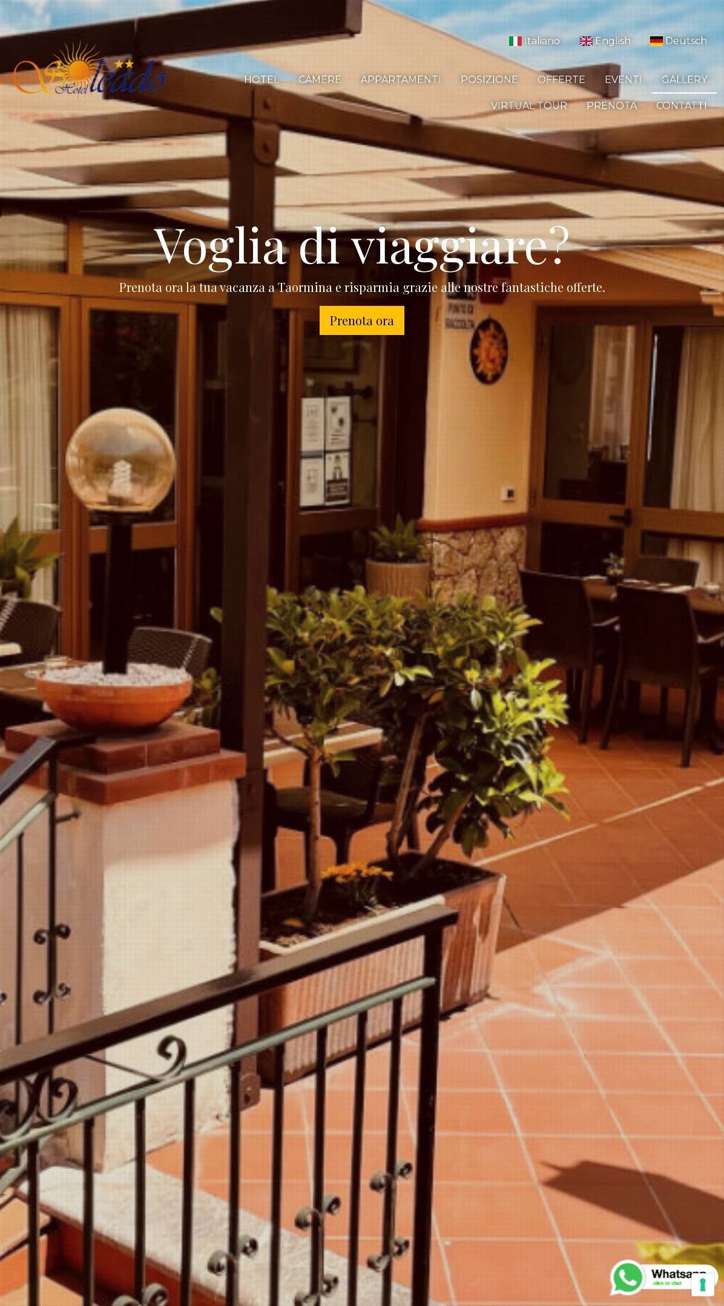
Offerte (561, 79)
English (604, 41)
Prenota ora (362, 320)
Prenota (612, 105)
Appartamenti (401, 79)
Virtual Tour (529, 105)
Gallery (684, 79)
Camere (319, 79)
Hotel (261, 79)
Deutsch (678, 41)
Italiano (534, 41)
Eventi (623, 79)
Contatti (681, 105)
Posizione (489, 79)
